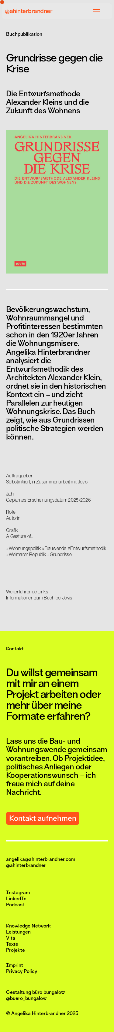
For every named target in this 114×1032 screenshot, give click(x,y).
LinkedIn (16, 898)
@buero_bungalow (26, 998)
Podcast (15, 904)
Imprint (14, 965)
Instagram (18, 892)
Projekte (15, 950)
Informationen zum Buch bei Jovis (39, 597)
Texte (12, 944)
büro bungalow (48, 992)
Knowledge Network (28, 926)
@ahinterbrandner (28, 11)
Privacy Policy (21, 971)
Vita (10, 938)
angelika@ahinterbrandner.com (40, 859)
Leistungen (18, 932)
